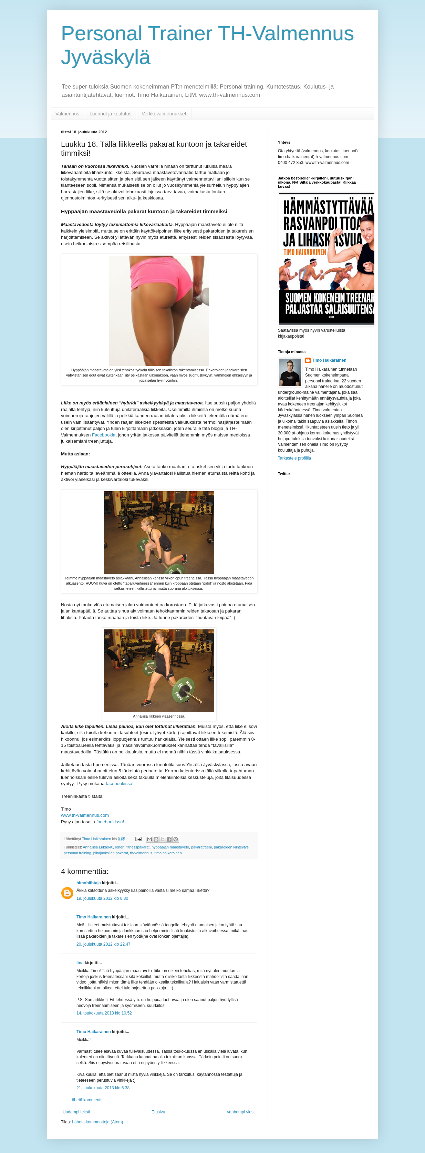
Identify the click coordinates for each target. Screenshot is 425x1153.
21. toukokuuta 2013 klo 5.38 (102, 1087)
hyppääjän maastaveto (170, 847)
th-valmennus (141, 853)
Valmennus (67, 113)
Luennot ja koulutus (110, 113)
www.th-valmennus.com (85, 815)
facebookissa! (120, 783)
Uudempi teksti (76, 1112)
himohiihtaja (88, 883)
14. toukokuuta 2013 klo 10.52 (104, 1013)
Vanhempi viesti (241, 1112)
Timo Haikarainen (93, 917)
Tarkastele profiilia (294, 458)
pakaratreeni (201, 847)
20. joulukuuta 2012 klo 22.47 (103, 944)
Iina (80, 962)
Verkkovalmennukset (164, 113)
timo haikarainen (168, 853)
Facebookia (103, 434)
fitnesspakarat (137, 847)
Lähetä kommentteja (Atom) (97, 1122)
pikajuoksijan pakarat (110, 853)
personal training (77, 853)
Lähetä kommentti (86, 1100)
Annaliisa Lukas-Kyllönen (103, 847)
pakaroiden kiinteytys (231, 847)
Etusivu (158, 1112)
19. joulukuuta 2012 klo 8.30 (102, 898)
